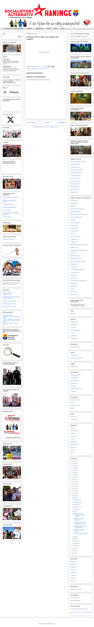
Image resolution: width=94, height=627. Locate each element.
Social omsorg (74, 236)
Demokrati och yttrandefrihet (77, 280)
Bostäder (72, 225)
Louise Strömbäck (75, 170)
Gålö (71, 408)
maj (75, 536)
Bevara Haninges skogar (9, 303)
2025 (73, 461)
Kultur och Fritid (74, 217)
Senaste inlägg (30, 122)
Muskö (72, 436)
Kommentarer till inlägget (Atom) (50, 127)
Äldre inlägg (61, 122)
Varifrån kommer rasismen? (10, 207)
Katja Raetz (73, 167)
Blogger (54, 623)
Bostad (49, 28)
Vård (71, 220)
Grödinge (72, 386)
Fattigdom (73, 239)
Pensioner (73, 278)
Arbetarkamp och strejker (37, 68)
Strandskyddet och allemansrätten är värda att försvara (12, 297)
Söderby (72, 324)
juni (75, 511)
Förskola (72, 228)
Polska (72, 569)
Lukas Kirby (73, 192)
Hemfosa (72, 383)
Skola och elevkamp (75, 209)
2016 (73, 482)
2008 (73, 548)
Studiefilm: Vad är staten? (9, 306)
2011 (73, 493)
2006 (73, 553)
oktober (76, 504)
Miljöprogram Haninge (8, 239)
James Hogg (73, 186)
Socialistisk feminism (8, 204)
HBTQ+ (72, 253)
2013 (73, 488)
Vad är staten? (6, 210)
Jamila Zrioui (73, 181)
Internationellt (74, 211)
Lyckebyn (72, 335)
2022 (73, 468)
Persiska (72, 578)
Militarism (72, 247)
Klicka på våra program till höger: (13, 28)
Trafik (71, 233)
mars (75, 541)
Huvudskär (73, 430)
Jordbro (72, 366)
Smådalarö (73, 419)
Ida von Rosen (74, 178)
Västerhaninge (74, 375)
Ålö (71, 452)
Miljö (62, 28)
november (76, 502)
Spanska (72, 561)
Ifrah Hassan (73, 184)
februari (76, 543)
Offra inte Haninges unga (9, 301)
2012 (73, 491)
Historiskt (72, 283)
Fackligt (46, 68)
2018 (73, 477)
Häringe (72, 391)
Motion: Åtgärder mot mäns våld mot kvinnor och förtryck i (11, 320)
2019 (73, 475)
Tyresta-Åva (73, 400)
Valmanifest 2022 (8, 315)
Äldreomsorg (39, 28)
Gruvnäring (73, 294)
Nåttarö (72, 447)
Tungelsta (73, 377)
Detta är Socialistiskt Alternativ (11, 197)
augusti (76, 509)
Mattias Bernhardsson (76, 161)
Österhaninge (74, 405)
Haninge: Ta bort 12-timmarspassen (8, 293)
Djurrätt (72, 275)
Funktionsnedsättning (76, 269)
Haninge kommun (75, 597)
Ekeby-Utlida (73, 380)
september (77, 507)
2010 (73, 495)
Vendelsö (72, 322)
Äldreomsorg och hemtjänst (77, 214)
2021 (73, 470)
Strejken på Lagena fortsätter (78, 519)
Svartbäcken (73, 338)
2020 (73, 472)
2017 (73, 479)
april (75, 538)
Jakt (71, 289)
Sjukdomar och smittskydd (77, 250)
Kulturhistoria (73, 255)
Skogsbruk (73, 286)
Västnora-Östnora (75, 388)
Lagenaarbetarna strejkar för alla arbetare (80, 526)
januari (76, 545)
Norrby (72, 327)
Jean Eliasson (74, 189)
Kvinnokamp (73, 222)
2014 (73, 486)
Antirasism (73, 231)
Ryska (72, 581)
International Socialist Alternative (79, 609)
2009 (73, 498)
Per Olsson (73, 164)
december (76, 500)
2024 (73, 463)
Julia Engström (74, 175)
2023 (73, 465)
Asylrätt (72, 203)
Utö (71, 439)
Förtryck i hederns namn (76, 261)
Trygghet (29, 28)
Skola (55, 28)
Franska (72, 575)
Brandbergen (73, 347)
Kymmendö (73, 444)
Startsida (46, 122)
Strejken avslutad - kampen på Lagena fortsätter (79, 515)
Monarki (72, 291)
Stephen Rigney (74, 172)
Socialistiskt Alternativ (76, 589)
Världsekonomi (74, 258)
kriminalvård (73, 272)
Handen (72, 355)
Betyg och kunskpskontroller (77, 244)
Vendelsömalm (74, 330)
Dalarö (72, 416)
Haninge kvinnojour (75, 600)
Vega (71, 313)
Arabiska (72, 564)
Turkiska (72, 572)
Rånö (71, 450)
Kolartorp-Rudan (74, 358)
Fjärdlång (72, 441)
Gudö (71, 333)
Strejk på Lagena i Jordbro (80, 533)
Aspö (71, 433)
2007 (73, 550)
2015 (73, 484)
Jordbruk (72, 266)
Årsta (71, 402)
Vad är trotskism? (7, 217)
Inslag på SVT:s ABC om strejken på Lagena (79, 523)
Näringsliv (73, 264)
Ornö (71, 428)
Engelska (72, 567)
